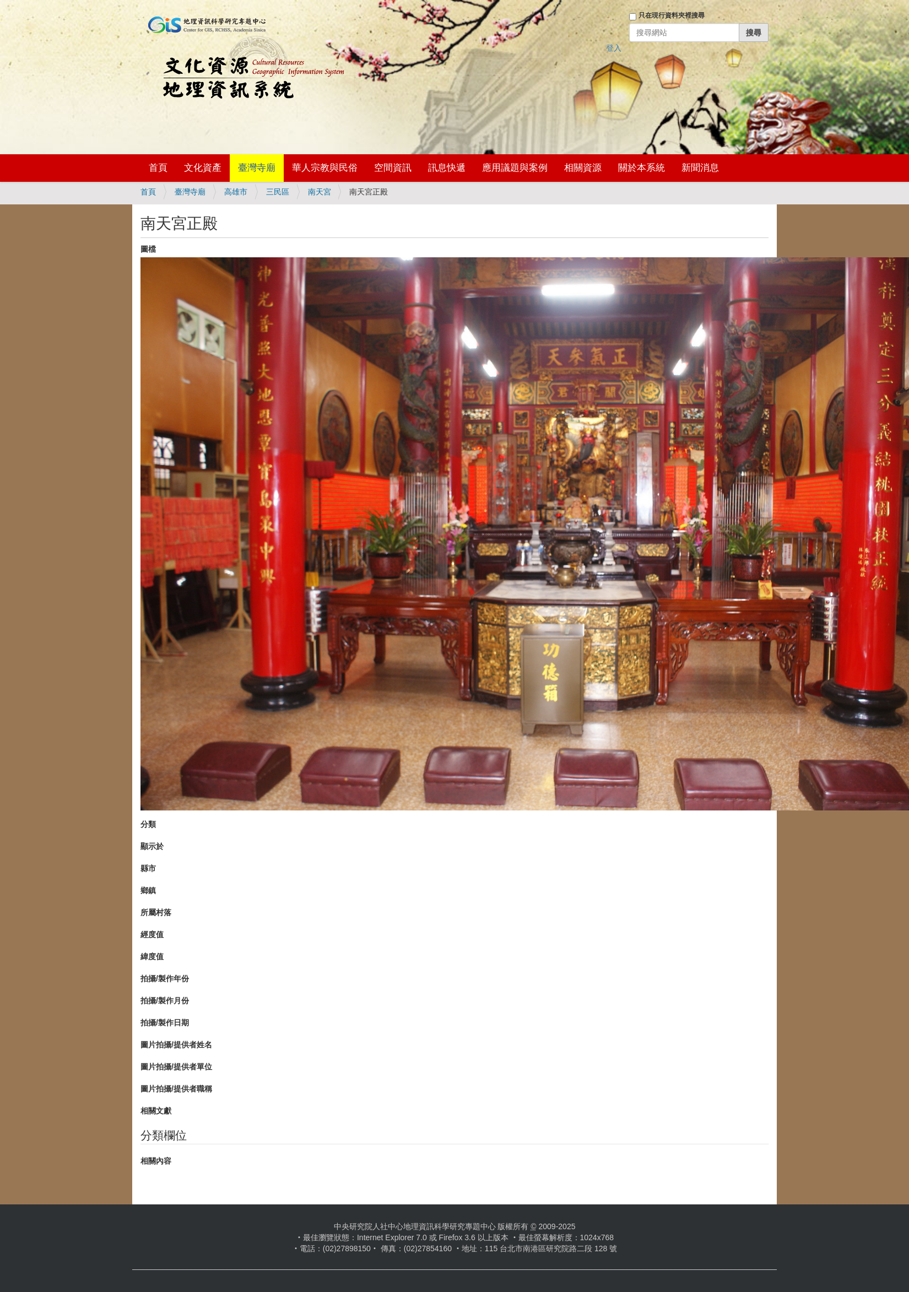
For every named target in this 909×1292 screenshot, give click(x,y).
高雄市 (235, 191)
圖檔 (148, 249)
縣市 (148, 868)
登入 (613, 48)
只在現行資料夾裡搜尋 (672, 15)
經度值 (152, 934)
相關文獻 (155, 1110)
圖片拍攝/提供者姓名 (176, 1044)
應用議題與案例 (515, 168)
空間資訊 (393, 168)
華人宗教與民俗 (325, 168)
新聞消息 (700, 168)
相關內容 (155, 1160)
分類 (148, 824)
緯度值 (152, 956)
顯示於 (152, 846)
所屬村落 (155, 912)
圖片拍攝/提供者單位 (176, 1066)
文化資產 (202, 168)
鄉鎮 (148, 890)
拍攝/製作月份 (164, 1000)
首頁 (158, 168)
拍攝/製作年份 (164, 978)
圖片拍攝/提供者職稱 (176, 1088)
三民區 (277, 191)
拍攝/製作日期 (164, 1022)
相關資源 (583, 168)
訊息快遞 (447, 168)
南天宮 (319, 191)
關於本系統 (641, 168)
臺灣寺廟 (256, 168)
